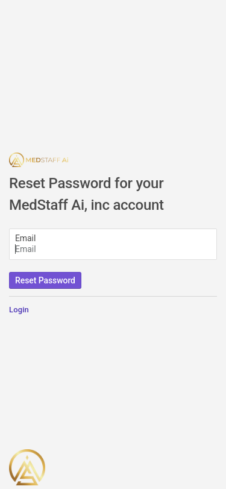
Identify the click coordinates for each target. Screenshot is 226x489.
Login (19, 309)
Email (25, 238)
